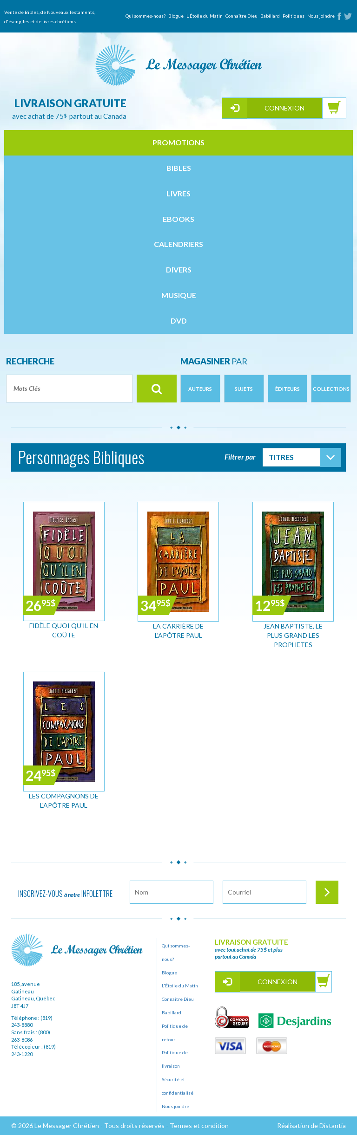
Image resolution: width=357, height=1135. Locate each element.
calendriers (178, 244)
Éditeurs (287, 389)
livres (178, 193)
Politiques (293, 16)
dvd (179, 320)
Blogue (176, 16)
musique (178, 295)
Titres (281, 457)
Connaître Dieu (241, 16)
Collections (331, 389)
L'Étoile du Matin (204, 16)
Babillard (270, 16)
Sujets (244, 389)
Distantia (332, 1125)
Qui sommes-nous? (145, 16)
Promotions (178, 142)
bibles (178, 167)
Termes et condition (199, 1125)
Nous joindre (321, 16)
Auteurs (200, 389)
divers (179, 269)
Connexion (284, 108)
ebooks (178, 218)
